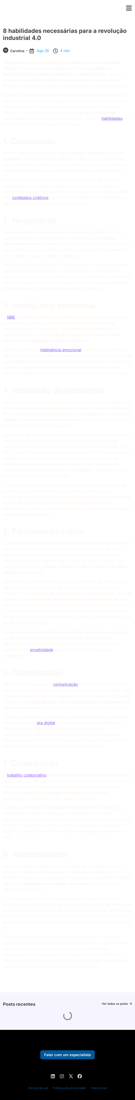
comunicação (65, 684)
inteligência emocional (60, 349)
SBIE (11, 317)
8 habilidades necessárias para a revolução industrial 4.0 (65, 34)
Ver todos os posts (115, 1003)
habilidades (112, 118)
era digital (46, 722)
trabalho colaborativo (27, 775)
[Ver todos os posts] (130, 1003)
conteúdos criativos (30, 197)
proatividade (41, 649)
